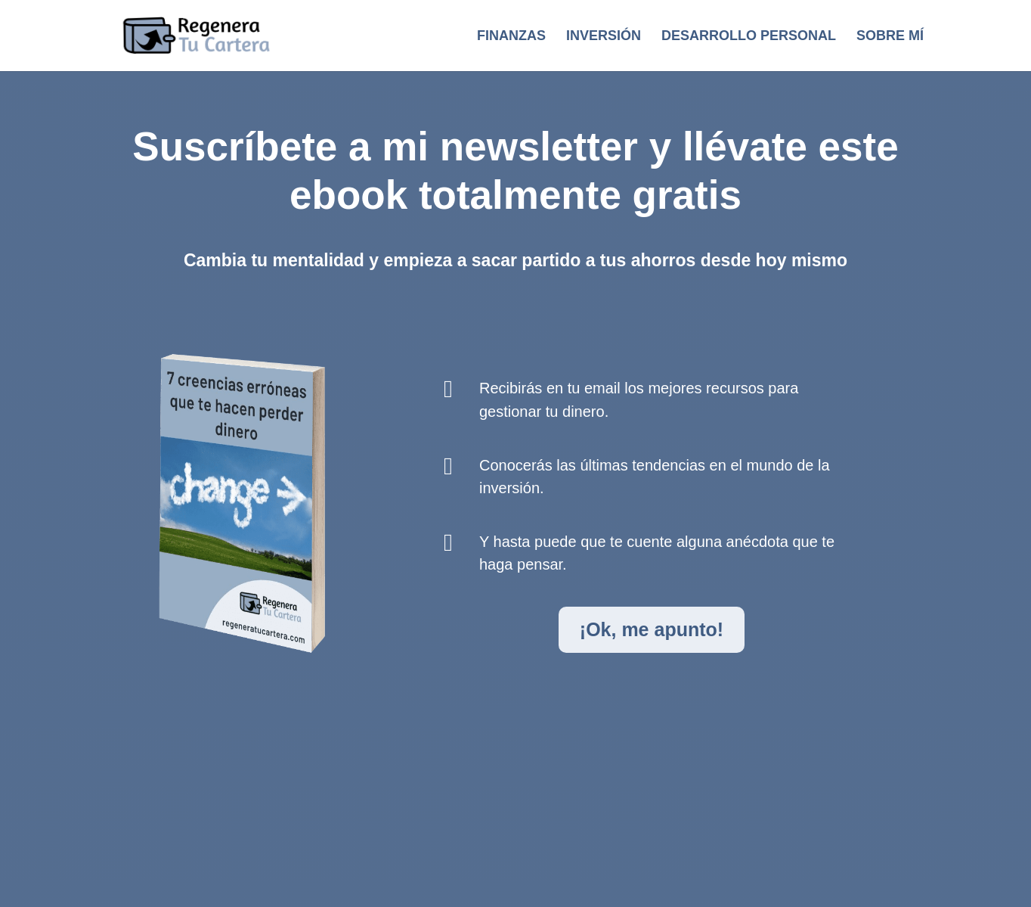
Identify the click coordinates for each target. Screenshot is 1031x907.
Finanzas (511, 36)
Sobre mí (890, 36)
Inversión (603, 36)
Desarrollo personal (748, 36)
